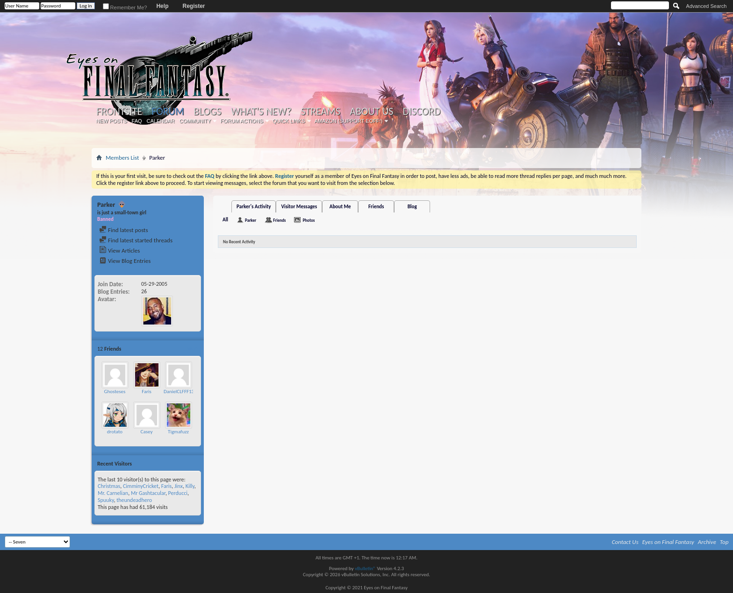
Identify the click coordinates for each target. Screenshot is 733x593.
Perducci (177, 493)
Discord (421, 112)
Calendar (161, 121)
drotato (114, 432)
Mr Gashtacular (148, 493)
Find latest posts (123, 229)
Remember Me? (125, 7)
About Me (340, 207)
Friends (376, 207)
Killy (190, 486)
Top (724, 541)
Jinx (178, 486)
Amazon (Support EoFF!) (349, 121)
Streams (320, 112)
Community (195, 121)
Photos (308, 220)
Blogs (207, 112)
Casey (147, 432)
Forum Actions (241, 121)
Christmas (109, 486)
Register (193, 6)
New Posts (111, 121)
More (192, 349)
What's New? (261, 112)
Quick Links (289, 121)
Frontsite (119, 112)
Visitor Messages (299, 207)
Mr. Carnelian (113, 493)
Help (162, 6)
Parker (250, 220)
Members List (122, 157)
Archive (707, 541)
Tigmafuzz (178, 432)
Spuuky (106, 500)
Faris (146, 391)
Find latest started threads (135, 240)
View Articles (119, 250)
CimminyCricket (140, 486)
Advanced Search (706, 6)
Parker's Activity (254, 207)
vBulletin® (365, 568)
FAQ (137, 121)
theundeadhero (134, 500)
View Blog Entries (125, 260)
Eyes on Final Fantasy (668, 541)
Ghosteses (115, 391)
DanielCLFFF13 (179, 391)
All (225, 220)
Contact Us (625, 541)
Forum (167, 111)
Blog (412, 207)
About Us (371, 112)
